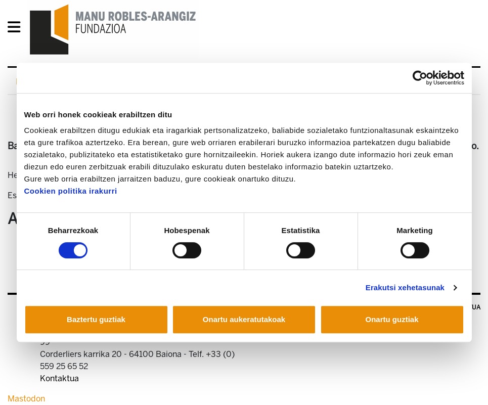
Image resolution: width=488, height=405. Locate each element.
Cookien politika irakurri (70, 191)
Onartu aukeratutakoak (244, 319)
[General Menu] (17, 29)
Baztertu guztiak (96, 319)
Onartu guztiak (391, 319)
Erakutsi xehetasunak (405, 287)
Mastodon (26, 398)
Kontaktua (59, 378)
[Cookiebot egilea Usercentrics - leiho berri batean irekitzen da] (420, 77)
